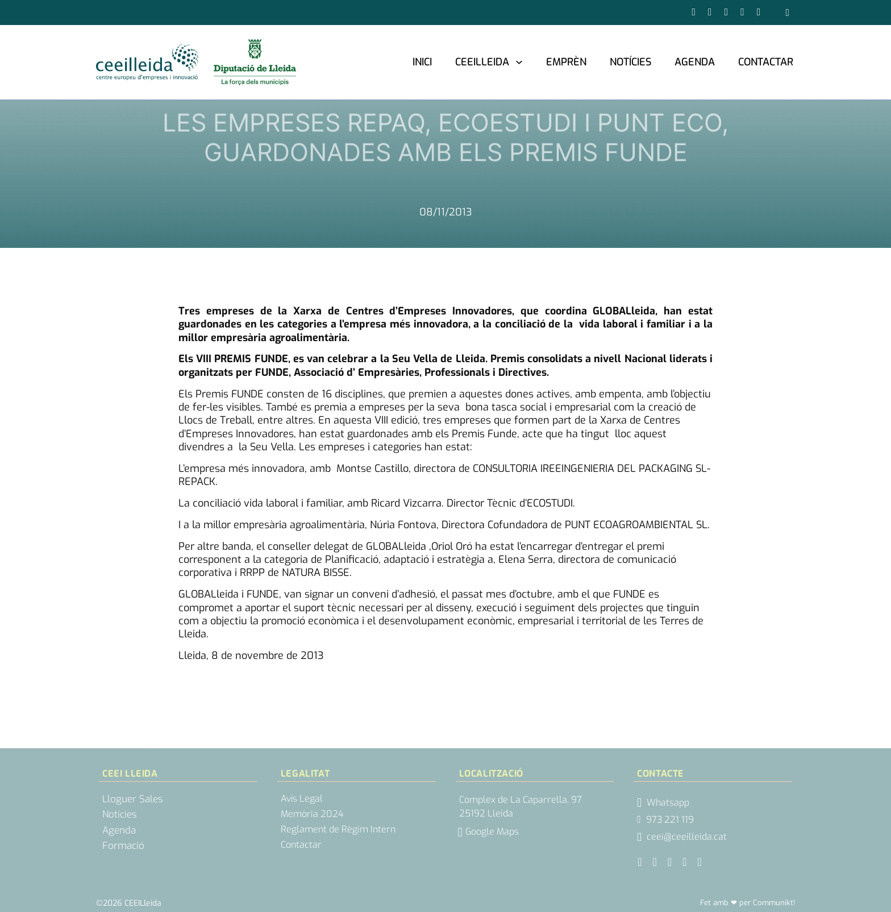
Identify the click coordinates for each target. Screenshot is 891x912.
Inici (422, 62)
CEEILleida (482, 62)
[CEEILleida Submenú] (519, 61)
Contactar (765, 62)
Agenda (695, 62)
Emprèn (566, 62)
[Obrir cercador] (787, 12)
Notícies (630, 62)
